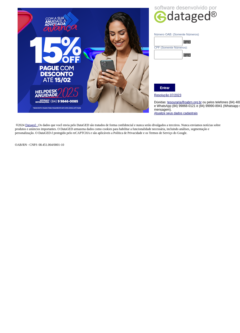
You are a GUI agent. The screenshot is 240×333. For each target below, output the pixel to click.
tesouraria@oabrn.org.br (184, 102)
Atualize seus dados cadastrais (175, 113)
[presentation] (194, 72)
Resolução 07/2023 (167, 95)
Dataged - (31, 125)
